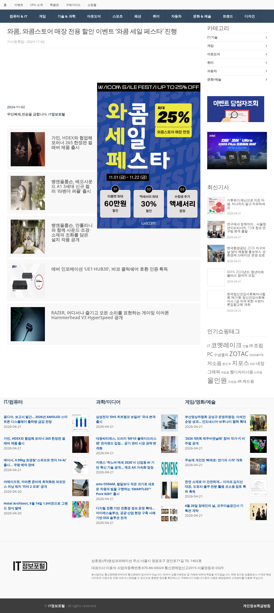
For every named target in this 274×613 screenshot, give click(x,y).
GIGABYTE (256, 355)
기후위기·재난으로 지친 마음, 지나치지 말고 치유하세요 (246, 203)
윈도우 (226, 364)
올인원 (217, 380)
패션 (137, 16)
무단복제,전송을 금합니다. (27, 114)
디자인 (250, 16)
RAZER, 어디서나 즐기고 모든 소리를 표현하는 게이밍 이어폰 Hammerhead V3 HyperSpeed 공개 (110, 315)
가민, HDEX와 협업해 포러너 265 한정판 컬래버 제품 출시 (71, 142)
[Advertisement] (90, 64)
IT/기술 (212, 37)
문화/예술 (214, 79)
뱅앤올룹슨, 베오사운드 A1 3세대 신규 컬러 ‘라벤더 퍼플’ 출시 (72, 186)
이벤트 (18, 5)
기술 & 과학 (66, 16)
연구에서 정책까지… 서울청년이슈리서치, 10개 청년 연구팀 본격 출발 (246, 227)
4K (240, 381)
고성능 (232, 382)
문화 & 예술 (202, 16)
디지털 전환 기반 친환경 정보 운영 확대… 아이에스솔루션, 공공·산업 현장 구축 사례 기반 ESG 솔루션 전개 (125, 513)
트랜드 (228, 16)
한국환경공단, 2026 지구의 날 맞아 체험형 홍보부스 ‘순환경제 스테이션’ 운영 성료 (246, 251)
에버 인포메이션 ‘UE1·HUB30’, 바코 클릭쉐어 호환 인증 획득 (109, 269)
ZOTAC (238, 354)
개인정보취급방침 (256, 605)
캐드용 (248, 381)
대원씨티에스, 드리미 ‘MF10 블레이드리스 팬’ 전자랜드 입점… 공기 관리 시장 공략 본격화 (126, 443)
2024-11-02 (16, 107)
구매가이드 (73, 5)
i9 (251, 345)
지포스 (240, 363)
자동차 (176, 16)
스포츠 (117, 16)
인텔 (245, 346)
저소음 (214, 363)
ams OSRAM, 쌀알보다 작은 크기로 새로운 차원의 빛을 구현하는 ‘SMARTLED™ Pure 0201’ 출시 (125, 489)
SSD (252, 364)
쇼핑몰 (92, 5)
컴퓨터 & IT (18, 16)
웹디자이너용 (241, 371)
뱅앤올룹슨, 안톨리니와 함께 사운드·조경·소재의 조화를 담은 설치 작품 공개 (72, 232)
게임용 (225, 372)
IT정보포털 (56, 114)
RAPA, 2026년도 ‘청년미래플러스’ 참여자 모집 (245, 274)
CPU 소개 (36, 5)
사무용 (258, 372)
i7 (208, 345)
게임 (42, 16)
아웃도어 (94, 16)
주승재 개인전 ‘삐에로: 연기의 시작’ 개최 (213, 460)
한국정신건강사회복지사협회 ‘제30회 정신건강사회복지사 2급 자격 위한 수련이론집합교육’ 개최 (246, 299)
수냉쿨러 (221, 354)
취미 (156, 16)
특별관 (54, 5)
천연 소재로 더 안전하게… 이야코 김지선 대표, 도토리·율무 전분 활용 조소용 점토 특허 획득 (215, 487)
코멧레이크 (226, 345)
